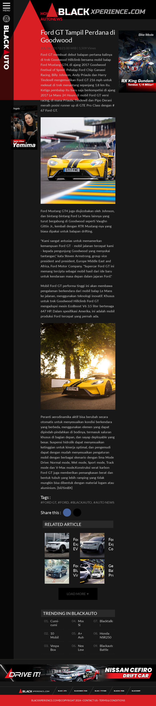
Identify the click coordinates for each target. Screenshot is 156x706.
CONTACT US (90, 700)
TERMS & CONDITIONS (112, 700)
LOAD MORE (78, 594)
